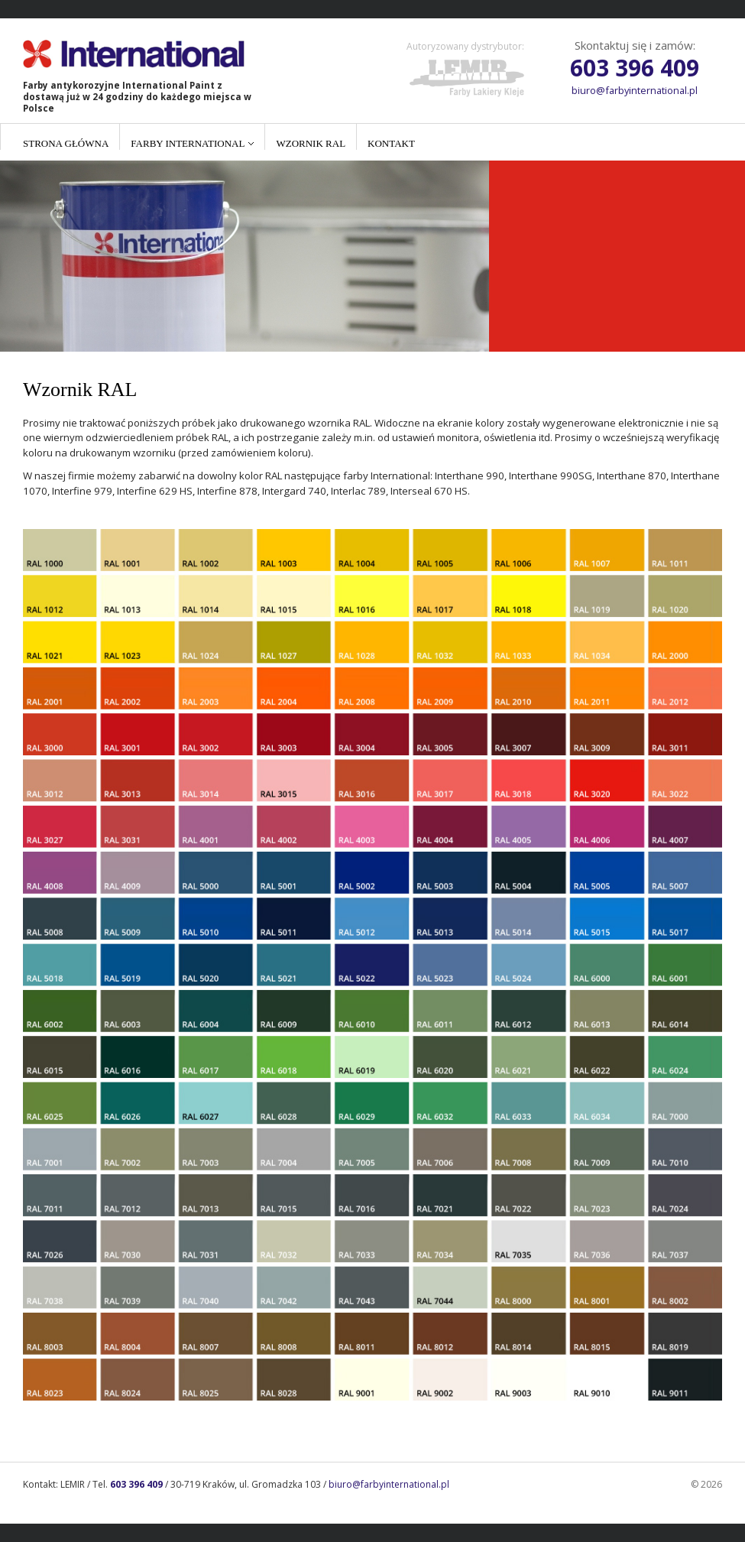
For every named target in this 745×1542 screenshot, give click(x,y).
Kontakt (391, 143)
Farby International (188, 143)
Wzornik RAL (310, 143)
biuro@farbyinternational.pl (635, 90)
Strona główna (66, 143)
